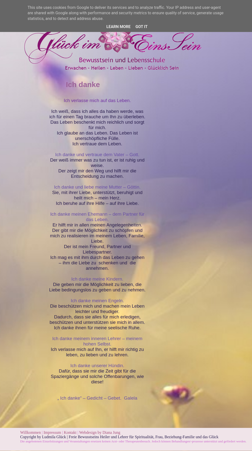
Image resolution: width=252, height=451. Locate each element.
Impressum (53, 432)
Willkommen (30, 432)
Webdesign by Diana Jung (99, 432)
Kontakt (70, 432)
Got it (141, 26)
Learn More (118, 26)
